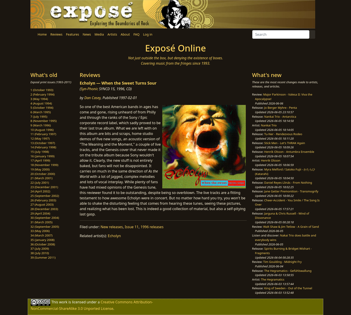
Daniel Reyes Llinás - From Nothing (288, 183)
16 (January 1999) (42, 156)
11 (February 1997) (43, 134)
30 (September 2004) (44, 218)
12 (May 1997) (40, 138)
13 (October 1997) (42, 143)
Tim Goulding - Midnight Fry (282, 262)
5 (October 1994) (41, 108)
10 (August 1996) (42, 130)
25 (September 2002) (44, 196)
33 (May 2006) (40, 231)
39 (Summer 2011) (43, 257)
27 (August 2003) (42, 204)
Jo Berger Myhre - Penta (280, 108)
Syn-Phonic (89, 88)
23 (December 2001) (44, 187)
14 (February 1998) (43, 147)
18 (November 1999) (44, 165)
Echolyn (114, 235)
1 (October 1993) (41, 90)
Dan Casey (92, 97)
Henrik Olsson (270, 160)
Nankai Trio (269, 125)
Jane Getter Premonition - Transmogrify (291, 191)
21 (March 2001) (41, 178)
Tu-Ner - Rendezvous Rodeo (283, 134)
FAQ (136, 34)
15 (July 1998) (39, 152)
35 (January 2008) (42, 240)
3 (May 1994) (39, 99)
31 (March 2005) (41, 222)
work (63, 302)
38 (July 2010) (39, 253)
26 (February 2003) (43, 200)
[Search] (280, 34)
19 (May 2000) (40, 169)
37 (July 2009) (39, 249)
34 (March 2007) (41, 235)
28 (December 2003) (44, 209)
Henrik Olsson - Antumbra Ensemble (289, 152)
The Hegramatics (272, 279)
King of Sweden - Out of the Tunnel (288, 288)
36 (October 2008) (42, 244)
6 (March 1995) (40, 112)
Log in (147, 34)
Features (72, 34)
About (125, 34)
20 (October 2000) (42, 174)
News (87, 34)
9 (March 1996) (40, 125)
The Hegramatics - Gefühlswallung (287, 271)
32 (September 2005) (44, 227)
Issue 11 (132, 226)
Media (99, 34)
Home (42, 34)
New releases (112, 226)
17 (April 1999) (40, 160)
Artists (112, 34)
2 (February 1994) (42, 94)
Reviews (56, 34)
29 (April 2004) (40, 213)
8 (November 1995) (43, 121)
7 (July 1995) (38, 117)
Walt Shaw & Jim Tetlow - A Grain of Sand (291, 227)
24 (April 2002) (40, 191)
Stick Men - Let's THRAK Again (284, 143)
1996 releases (152, 226)
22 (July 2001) (39, 183)
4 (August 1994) (41, 103)
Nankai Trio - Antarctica (280, 117)
